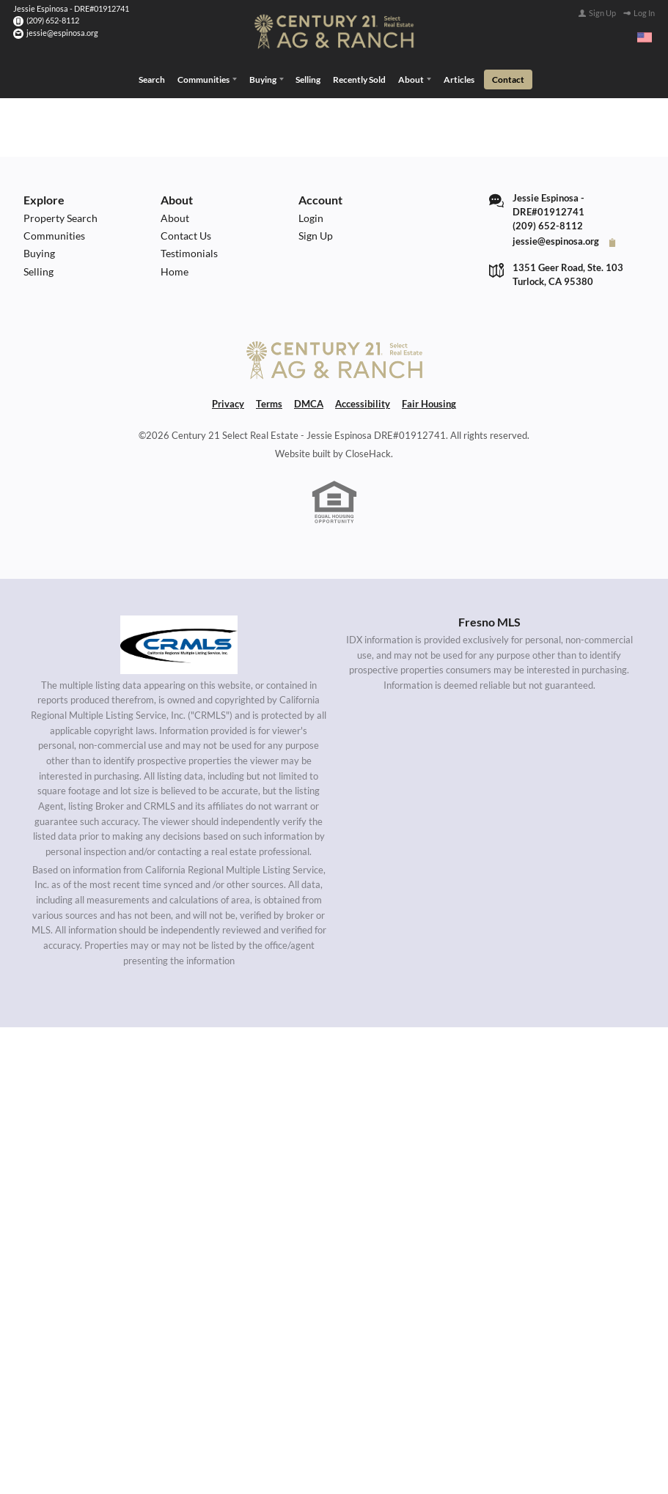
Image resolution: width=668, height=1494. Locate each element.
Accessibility (362, 401)
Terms (269, 401)
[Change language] (644, 37)
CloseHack (368, 450)
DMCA (308, 401)
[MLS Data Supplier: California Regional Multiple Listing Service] (178, 642)
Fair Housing (429, 401)
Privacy (228, 401)
